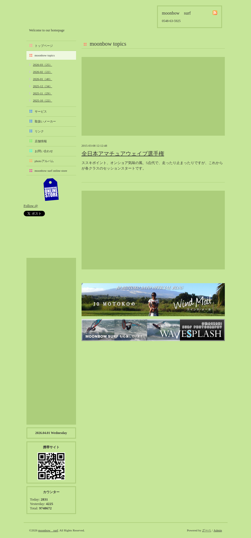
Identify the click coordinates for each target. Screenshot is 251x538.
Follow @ (31, 206)
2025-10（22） (42, 100)
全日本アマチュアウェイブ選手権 (123, 154)
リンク (39, 131)
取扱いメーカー (45, 121)
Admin (218, 530)
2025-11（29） (42, 93)
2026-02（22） (42, 71)
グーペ (206, 530)
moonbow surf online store (51, 170)
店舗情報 (41, 141)
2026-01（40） (42, 79)
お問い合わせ (44, 151)
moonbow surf (58, 16)
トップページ (44, 45)
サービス (41, 111)
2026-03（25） (42, 64)
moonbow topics (45, 55)
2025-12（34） (42, 86)
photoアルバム (44, 161)
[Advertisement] (153, 96)
